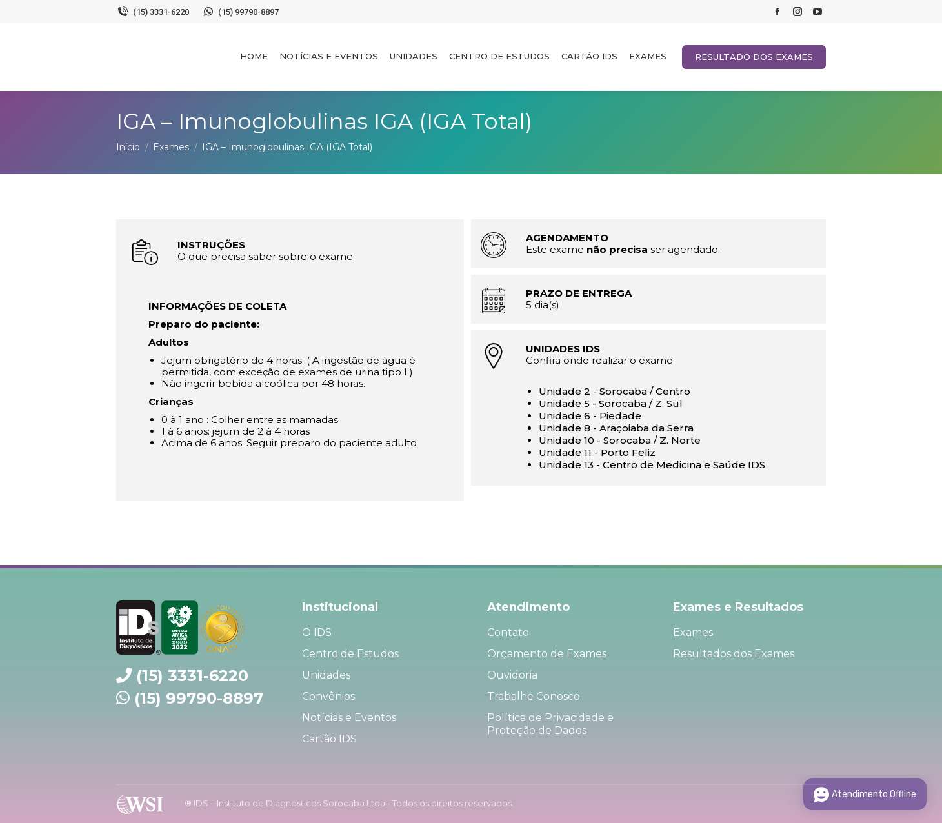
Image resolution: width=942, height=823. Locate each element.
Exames (693, 632)
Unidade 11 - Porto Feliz (597, 452)
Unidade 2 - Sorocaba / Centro (614, 391)
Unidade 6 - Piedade (590, 415)
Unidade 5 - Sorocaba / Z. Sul (611, 403)
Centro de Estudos (350, 654)
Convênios (328, 696)
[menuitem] (253, 56)
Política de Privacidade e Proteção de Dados (550, 724)
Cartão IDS (329, 739)
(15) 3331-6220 (152, 11)
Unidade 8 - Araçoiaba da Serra (616, 428)
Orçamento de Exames (546, 654)
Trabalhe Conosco (533, 696)
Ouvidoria (512, 675)
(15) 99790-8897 (240, 11)
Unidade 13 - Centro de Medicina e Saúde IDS (652, 464)
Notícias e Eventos (349, 717)
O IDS (317, 632)
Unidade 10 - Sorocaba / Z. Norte (620, 440)
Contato (508, 632)
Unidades (326, 675)
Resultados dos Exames (733, 654)
